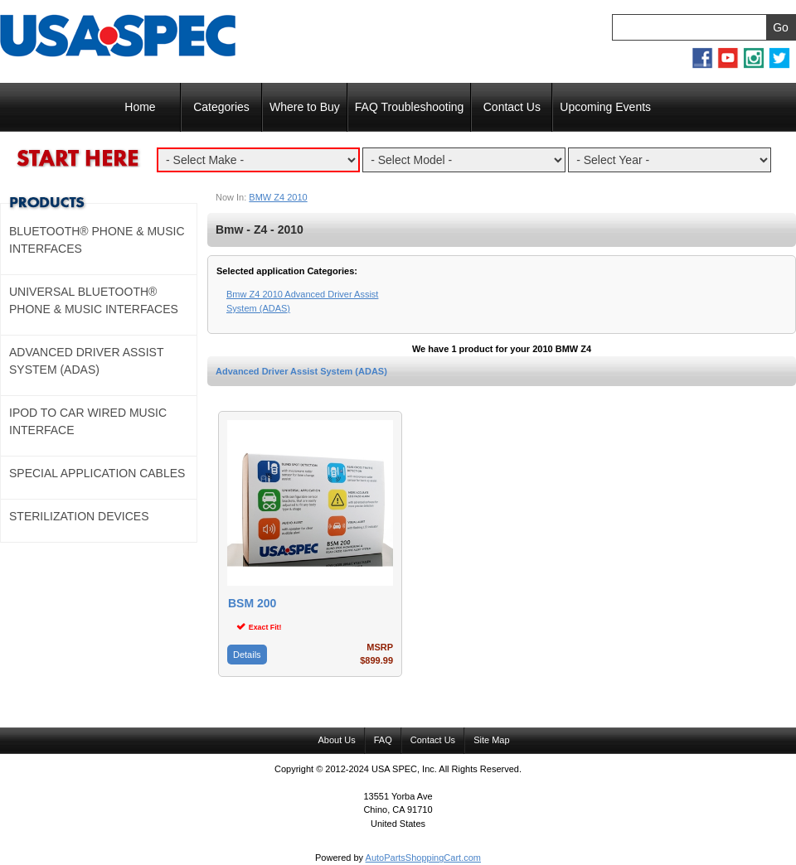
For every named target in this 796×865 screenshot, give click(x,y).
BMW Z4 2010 (278, 197)
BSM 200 (252, 603)
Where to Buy (304, 107)
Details (247, 655)
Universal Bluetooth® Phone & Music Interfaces (93, 300)
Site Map (491, 740)
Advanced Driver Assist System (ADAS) (301, 371)
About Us (336, 740)
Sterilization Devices (79, 516)
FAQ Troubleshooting (409, 107)
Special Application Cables (97, 473)
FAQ (383, 740)
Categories (221, 107)
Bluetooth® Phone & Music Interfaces (97, 240)
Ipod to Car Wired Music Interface (88, 421)
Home (139, 107)
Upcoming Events (605, 107)
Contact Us (512, 107)
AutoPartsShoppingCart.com (423, 858)
